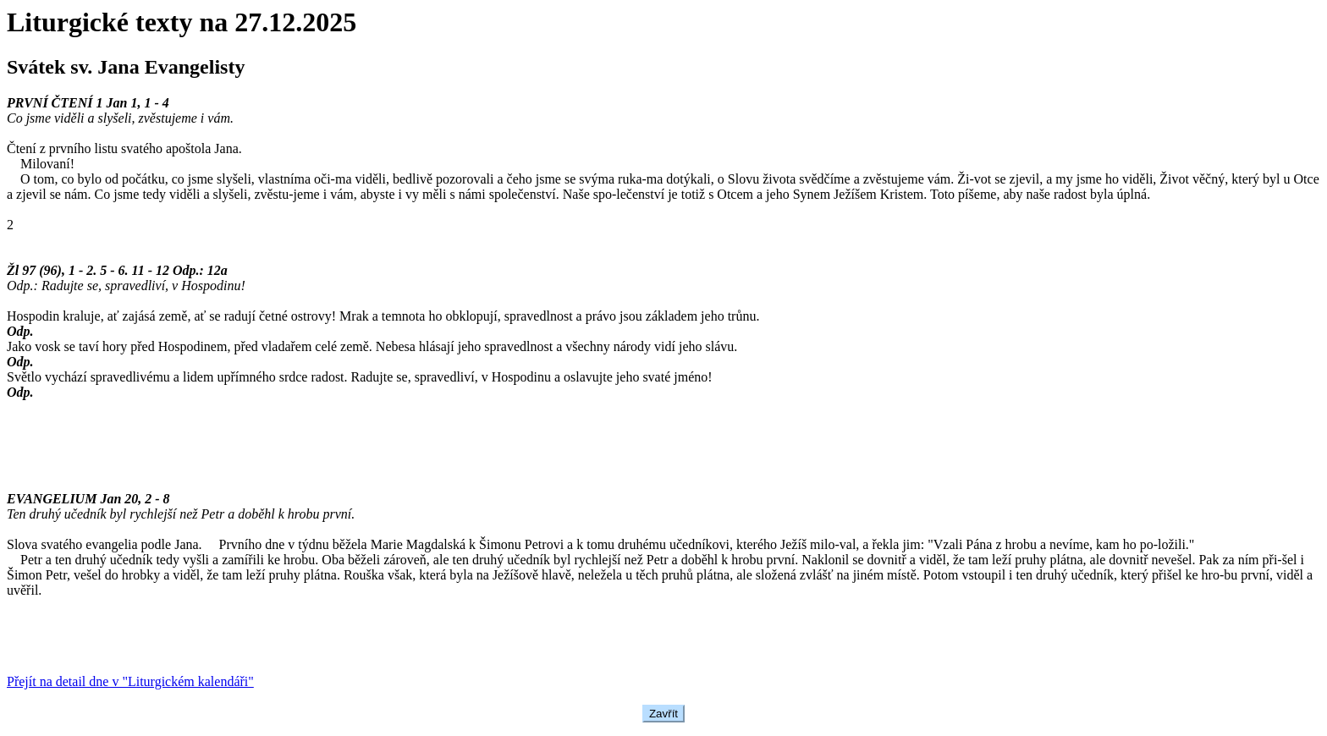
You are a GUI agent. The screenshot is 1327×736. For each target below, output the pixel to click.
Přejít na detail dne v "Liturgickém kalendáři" (130, 681)
